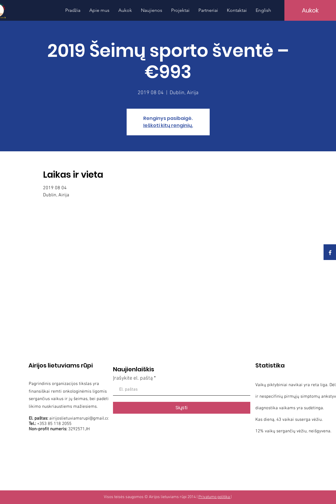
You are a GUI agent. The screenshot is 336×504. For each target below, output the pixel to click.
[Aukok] (310, 10)
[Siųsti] (181, 408)
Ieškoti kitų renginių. (168, 125)
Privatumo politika (214, 497)
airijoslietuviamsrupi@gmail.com (81, 418)
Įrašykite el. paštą (133, 378)
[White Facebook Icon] (330, 252)
